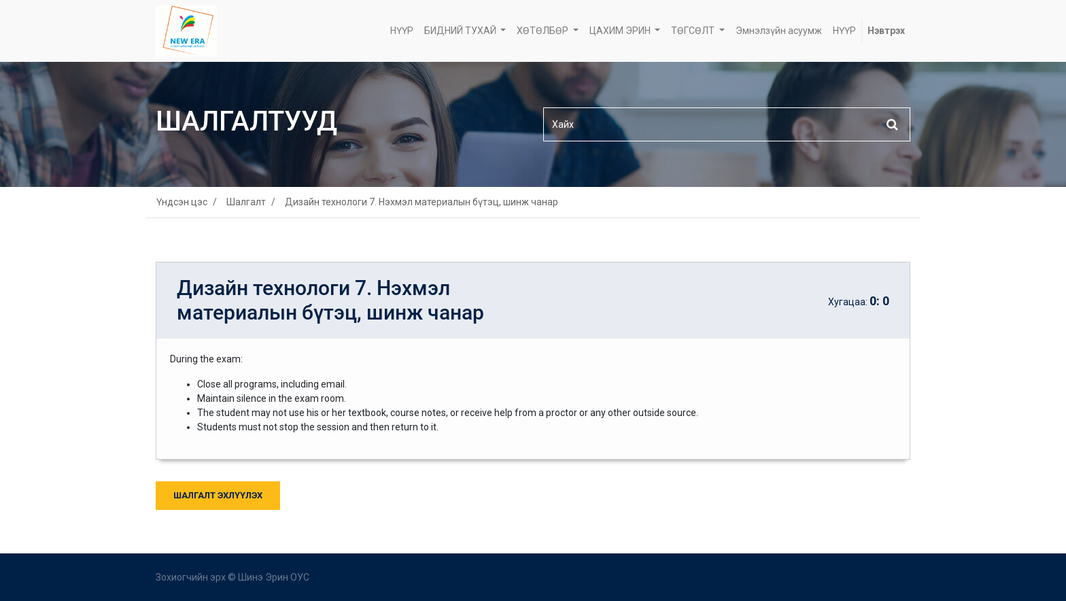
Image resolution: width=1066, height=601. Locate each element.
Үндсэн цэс (181, 201)
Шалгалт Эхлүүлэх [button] (217, 495)
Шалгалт (246, 201)
